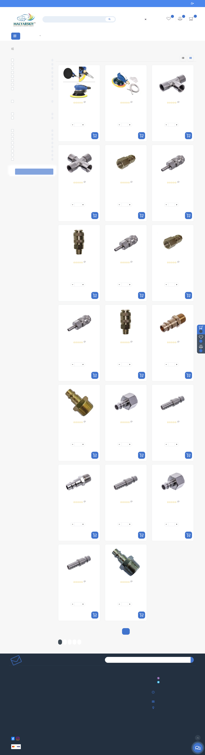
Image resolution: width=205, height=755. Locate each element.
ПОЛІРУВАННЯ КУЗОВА (106, 689)
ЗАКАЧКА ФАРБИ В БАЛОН (106, 728)
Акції (35, 36)
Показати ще (126, 631)
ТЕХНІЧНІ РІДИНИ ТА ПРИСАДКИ (107, 713)
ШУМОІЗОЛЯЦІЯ (106, 708)
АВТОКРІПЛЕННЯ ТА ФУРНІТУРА (107, 732)
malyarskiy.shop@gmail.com (158, 701)
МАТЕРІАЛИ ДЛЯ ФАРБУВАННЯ (107, 675)
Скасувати (13, 171)
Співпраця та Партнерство (31, 36)
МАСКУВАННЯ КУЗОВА (106, 684)
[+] (83, 125)
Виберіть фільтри (34, 172)
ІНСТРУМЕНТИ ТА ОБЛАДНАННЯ (107, 699)
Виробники (27, 36)
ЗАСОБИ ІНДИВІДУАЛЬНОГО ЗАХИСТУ (107, 704)
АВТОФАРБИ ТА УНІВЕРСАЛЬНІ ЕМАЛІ (107, 670)
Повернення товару (12, 699)
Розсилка (58, 704)
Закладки (58, 699)
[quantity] (78, 125)
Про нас (11, 670)
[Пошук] (110, 19)
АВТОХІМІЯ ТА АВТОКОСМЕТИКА (107, 694)
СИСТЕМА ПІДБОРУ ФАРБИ (106, 723)
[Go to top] (198, 738)
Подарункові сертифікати (60, 675)
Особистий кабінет (192, 3)
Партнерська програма (59, 680)
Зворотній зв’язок (12, 704)
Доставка (11, 680)
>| (79, 642)
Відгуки (11, 675)
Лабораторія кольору (40, 35)
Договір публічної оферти (13, 694)
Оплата (11, 684)
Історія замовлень (59, 694)
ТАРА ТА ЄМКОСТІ (106, 718)
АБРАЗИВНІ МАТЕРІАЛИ (106, 680)
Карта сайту (59, 684)
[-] (73, 125)
